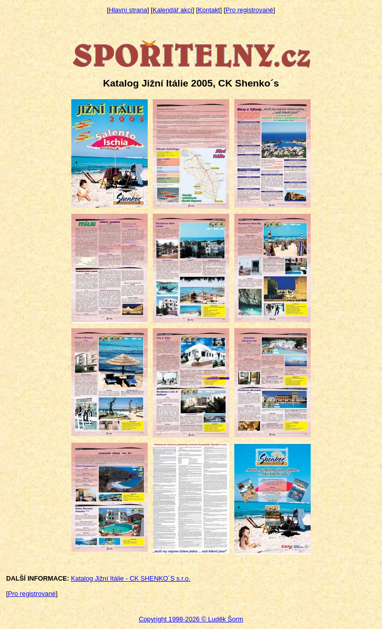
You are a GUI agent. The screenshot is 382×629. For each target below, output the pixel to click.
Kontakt (209, 10)
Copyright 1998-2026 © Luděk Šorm (191, 619)
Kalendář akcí (173, 10)
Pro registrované (250, 10)
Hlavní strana (128, 10)
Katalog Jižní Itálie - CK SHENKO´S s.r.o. (130, 578)
